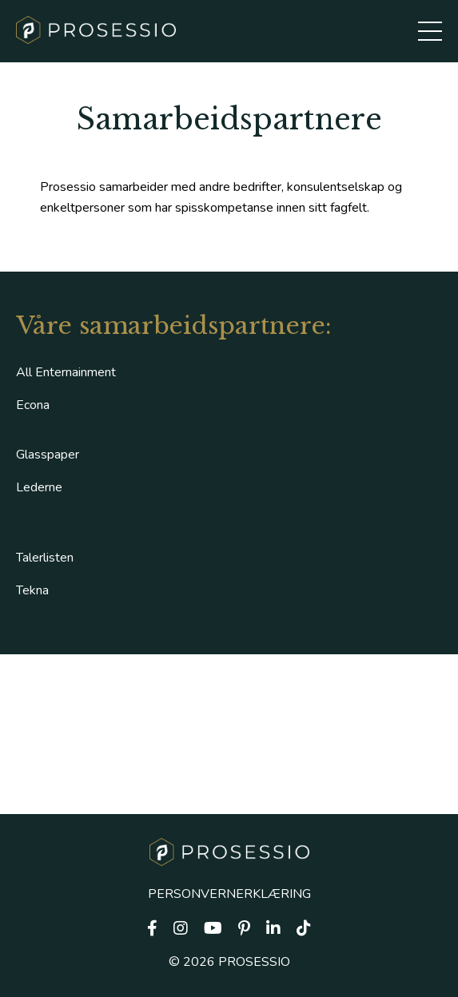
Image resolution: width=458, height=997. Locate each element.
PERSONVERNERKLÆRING (229, 894)
